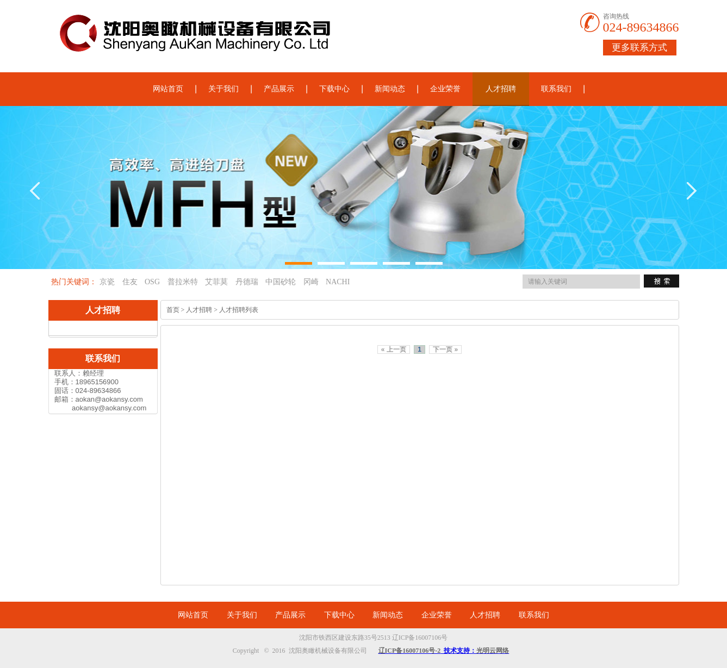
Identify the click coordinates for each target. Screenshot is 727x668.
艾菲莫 (216, 282)
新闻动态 (390, 89)
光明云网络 (492, 650)
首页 (172, 310)
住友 (130, 282)
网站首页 (168, 89)
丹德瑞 (246, 282)
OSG (152, 282)
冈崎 (311, 282)
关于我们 (223, 89)
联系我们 (556, 89)
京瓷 (107, 282)
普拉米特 (182, 282)
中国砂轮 (280, 282)
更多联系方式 (639, 47)
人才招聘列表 (238, 310)
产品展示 (279, 89)
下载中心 (334, 89)
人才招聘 (501, 89)
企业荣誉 (445, 89)
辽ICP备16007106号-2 (409, 650)
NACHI (338, 282)
